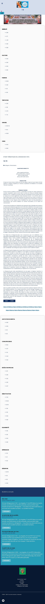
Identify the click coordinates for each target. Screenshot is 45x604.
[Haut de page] (3, 601)
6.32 (7, 416)
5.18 (7, 408)
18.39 (7, 81)
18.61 (7, 148)
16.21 (7, 345)
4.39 (7, 40)
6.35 (7, 326)
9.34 (7, 483)
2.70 (7, 111)
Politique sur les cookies (22, 586)
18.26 (7, 133)
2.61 (7, 107)
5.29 (7, 44)
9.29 (7, 70)
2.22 (7, 378)
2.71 (7, 36)
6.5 (7, 330)
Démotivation (13, 165)
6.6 (7, 333)
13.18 (7, 62)
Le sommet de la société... (10, 515)
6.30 (7, 66)
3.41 (7, 352)
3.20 (7, 85)
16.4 (7, 129)
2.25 (7, 382)
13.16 (7, 58)
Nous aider (21, 582)
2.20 (7, 374)
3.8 (7, 88)
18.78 (7, 404)
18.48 (7, 401)
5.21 (7, 460)
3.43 (7, 356)
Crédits (21, 583)
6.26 (7, 322)
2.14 (7, 453)
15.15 (7, 144)
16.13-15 (8, 126)
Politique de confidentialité (22, 585)
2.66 (7, 32)
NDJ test (5, 499)
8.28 (7, 47)
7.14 (7, 114)
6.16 (7, 92)
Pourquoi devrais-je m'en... (10, 532)
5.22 (7, 360)
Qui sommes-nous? (21, 579)
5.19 (7, 412)
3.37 (7, 348)
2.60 (7, 103)
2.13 (7, 371)
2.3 (7, 457)
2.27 (7, 386)
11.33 (7, 397)
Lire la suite (6, 511)
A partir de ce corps (8, 548)
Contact (22, 580)
